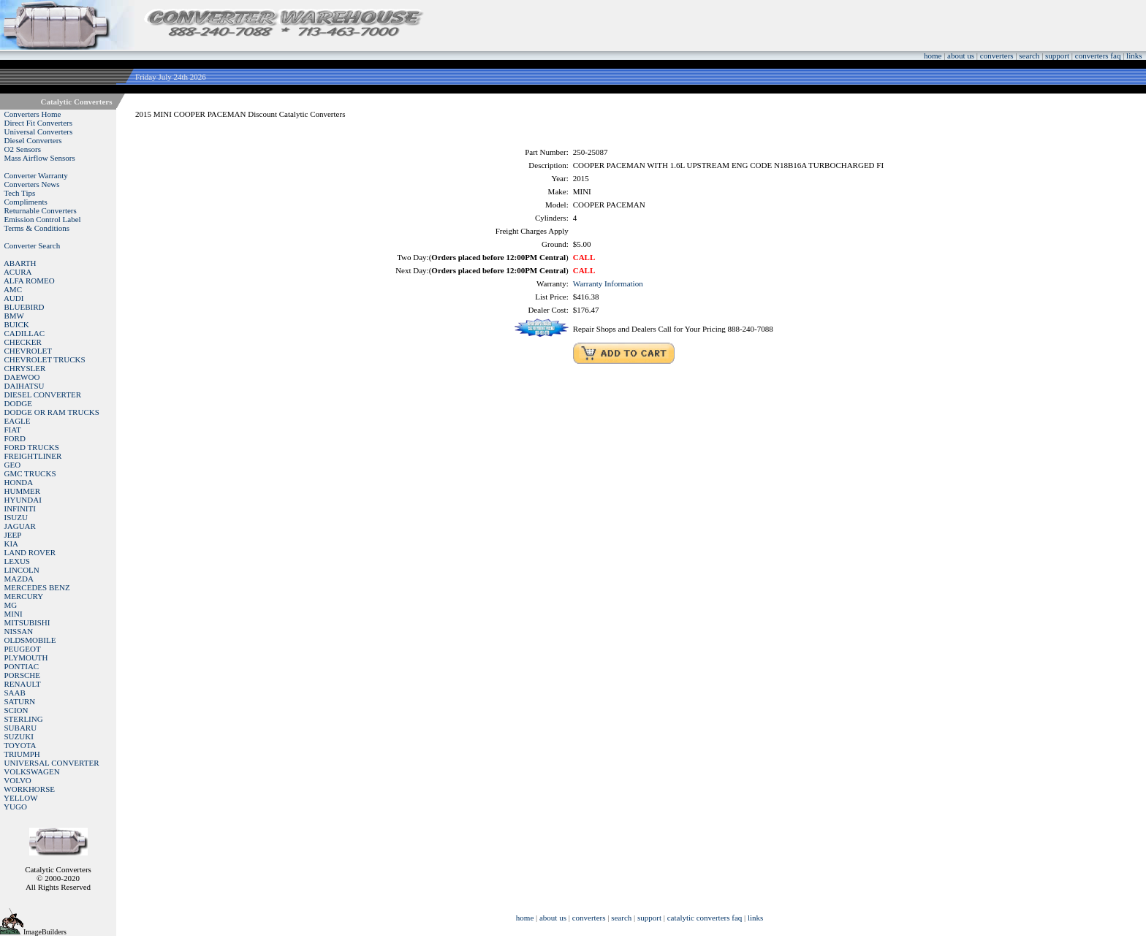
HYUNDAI (23, 499)
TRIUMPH (22, 754)
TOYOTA (20, 745)
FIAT (12, 429)
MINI (13, 613)
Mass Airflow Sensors (39, 157)
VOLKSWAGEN (31, 771)
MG (11, 605)
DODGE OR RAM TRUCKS (51, 412)
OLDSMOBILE (30, 640)
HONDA (19, 482)
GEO (12, 464)
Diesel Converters (33, 140)
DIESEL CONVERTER (43, 394)
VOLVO (17, 780)
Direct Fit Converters (38, 122)
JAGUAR (20, 526)
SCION (16, 710)
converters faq (1098, 55)
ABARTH (20, 263)
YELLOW (20, 797)
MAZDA (19, 578)
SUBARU (20, 727)
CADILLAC (24, 333)
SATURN (20, 701)
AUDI (14, 298)
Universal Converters (38, 131)
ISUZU (16, 517)
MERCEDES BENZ (37, 587)
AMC (13, 289)
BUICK (16, 324)
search (1029, 55)
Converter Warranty (36, 175)
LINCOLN (21, 569)
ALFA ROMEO (29, 280)
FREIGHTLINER (33, 455)
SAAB (15, 692)
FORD (15, 438)
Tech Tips (19, 192)
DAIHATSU (24, 385)
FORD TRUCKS (31, 447)
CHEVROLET (28, 350)
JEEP (13, 534)
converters (997, 55)
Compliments (26, 201)
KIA (11, 543)
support (1057, 55)
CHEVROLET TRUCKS (45, 359)
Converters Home (32, 114)
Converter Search (32, 245)
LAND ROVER (30, 552)
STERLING (23, 718)
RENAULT (22, 683)
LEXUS (17, 561)
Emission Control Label (42, 219)
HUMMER (22, 491)
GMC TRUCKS (30, 473)
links (1134, 55)
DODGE (18, 403)
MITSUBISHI (27, 622)
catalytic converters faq (705, 917)
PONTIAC (21, 666)
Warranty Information (608, 283)
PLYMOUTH (26, 657)
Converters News (32, 184)
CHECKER (23, 342)
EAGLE (17, 420)
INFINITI (20, 508)
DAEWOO (22, 377)
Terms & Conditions (36, 228)
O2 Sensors (22, 149)
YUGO (15, 806)
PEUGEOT (22, 648)
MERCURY (24, 596)
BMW (14, 315)
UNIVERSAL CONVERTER (51, 762)
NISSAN (19, 631)
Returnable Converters (40, 210)
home (932, 55)
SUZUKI (19, 736)
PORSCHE (22, 675)
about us (960, 55)
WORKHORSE (29, 789)
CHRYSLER (25, 368)
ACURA (18, 271)
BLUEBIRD (24, 306)
